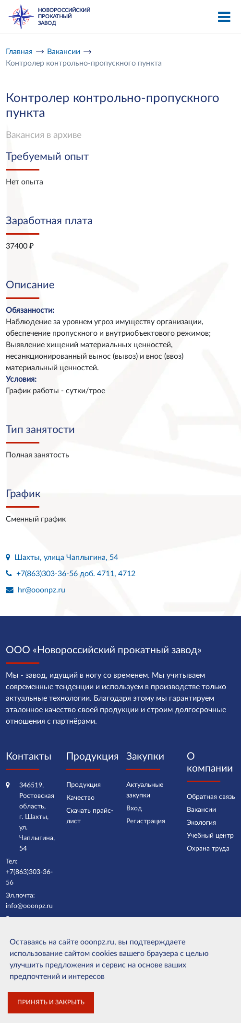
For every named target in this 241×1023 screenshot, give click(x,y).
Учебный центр (210, 835)
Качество (80, 798)
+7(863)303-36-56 (29, 877)
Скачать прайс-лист (89, 816)
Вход (134, 808)
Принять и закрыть (50, 1002)
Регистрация (145, 821)
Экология (201, 822)
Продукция (83, 785)
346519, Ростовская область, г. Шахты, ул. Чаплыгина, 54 (37, 817)
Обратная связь (211, 797)
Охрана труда (208, 848)
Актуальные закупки (144, 790)
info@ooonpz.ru (29, 906)
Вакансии (201, 810)
